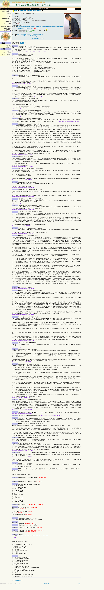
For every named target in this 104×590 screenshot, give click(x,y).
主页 (21, 580)
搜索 (76, 9)
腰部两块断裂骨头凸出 (38, 38)
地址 (78, 9)
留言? (79, 583)
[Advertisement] (35, 588)
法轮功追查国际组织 (6, 54)
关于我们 (46, 583)
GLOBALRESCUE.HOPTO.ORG (8, 9)
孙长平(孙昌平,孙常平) (34, 10)
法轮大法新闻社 (7, 52)
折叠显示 (23, 43)
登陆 (31, 8)
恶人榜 (18, 580)
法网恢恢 (9, 51)
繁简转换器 (8, 45)
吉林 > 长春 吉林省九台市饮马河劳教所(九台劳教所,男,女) (30, 34)
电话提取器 (8, 47)
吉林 (15, 10)
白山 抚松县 (22, 10)
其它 (80, 9)
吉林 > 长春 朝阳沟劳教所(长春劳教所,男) (27, 36)
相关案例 (14, 580)
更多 (15, 537)
